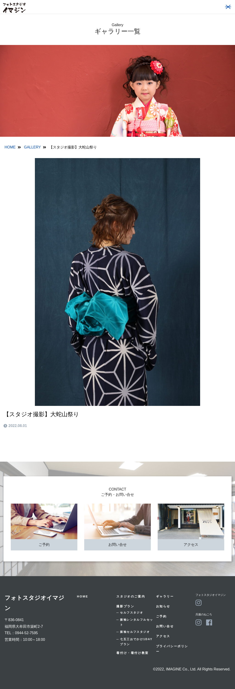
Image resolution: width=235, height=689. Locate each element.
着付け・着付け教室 (132, 653)
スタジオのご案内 (130, 596)
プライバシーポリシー (172, 648)
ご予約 (44, 545)
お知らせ (163, 606)
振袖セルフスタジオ (135, 631)
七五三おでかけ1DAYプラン (136, 642)
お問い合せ (117, 545)
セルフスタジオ (131, 612)
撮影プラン (125, 606)
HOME (10, 147)
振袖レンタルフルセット (136, 622)
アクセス (191, 545)
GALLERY (32, 147)
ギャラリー (165, 596)
